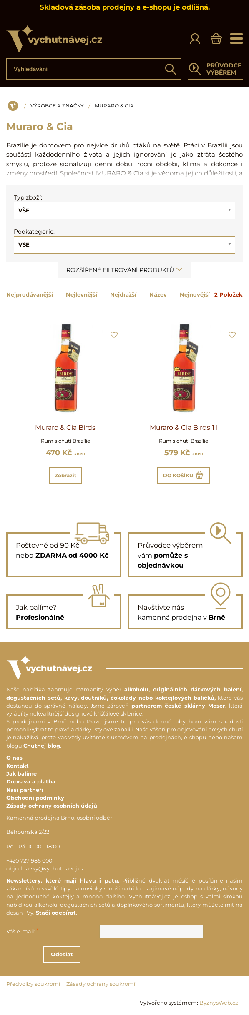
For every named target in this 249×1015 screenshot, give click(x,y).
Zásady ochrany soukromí (100, 984)
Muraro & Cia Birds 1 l (184, 427)
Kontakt (17, 766)
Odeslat (119, 954)
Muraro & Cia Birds (65, 427)
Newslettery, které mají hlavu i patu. (62, 881)
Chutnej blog (41, 746)
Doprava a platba (30, 781)
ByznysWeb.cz (218, 1003)
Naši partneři (24, 790)
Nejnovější (195, 294)
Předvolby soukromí (33, 984)
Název (158, 294)
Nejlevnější (81, 294)
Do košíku (183, 475)
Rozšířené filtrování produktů (124, 270)
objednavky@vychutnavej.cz (45, 868)
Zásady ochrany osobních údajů (51, 806)
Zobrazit (65, 475)
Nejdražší (123, 294)
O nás (14, 758)
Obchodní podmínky (35, 798)
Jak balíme (21, 774)
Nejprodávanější (29, 294)
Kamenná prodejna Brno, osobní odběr (59, 818)
